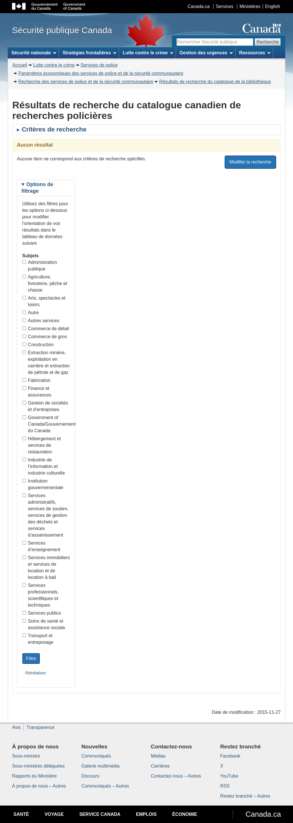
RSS (225, 786)
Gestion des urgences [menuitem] (206, 52)
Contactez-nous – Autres (176, 776)
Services (224, 6)
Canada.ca (199, 6)
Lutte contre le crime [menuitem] (148, 52)
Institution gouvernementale (43, 484)
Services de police (99, 65)
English (272, 6)
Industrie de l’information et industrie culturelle (43, 466)
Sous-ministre (26, 756)
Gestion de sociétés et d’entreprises (45, 406)
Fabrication (36, 380)
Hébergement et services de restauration (41, 445)
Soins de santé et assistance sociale (43, 624)
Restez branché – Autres (245, 796)
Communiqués (96, 756)
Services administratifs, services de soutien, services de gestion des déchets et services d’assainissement (45, 515)
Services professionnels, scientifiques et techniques (40, 595)
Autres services (40, 320)
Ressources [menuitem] (255, 52)
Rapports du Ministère (34, 776)
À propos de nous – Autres (39, 786)
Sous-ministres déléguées (38, 766)
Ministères (249, 6)
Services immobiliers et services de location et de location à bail (46, 567)
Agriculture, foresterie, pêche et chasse (44, 283)
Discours (90, 776)
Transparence (40, 727)
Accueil (19, 65)
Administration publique (39, 265)
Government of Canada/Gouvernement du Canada (46, 424)
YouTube (229, 776)
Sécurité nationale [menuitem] (33, 52)
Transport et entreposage (38, 639)
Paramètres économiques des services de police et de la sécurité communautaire (100, 73)
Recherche (268, 41)
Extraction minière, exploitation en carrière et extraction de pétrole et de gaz (46, 362)
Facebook (230, 756)
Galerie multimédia (101, 766)
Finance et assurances (37, 391)
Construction (38, 344)
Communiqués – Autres (105, 786)
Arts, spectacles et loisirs (44, 301)
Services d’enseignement (41, 546)
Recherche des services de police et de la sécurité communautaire (85, 81)
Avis (16, 727)
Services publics (41, 613)
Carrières (160, 766)
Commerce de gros (44, 336)
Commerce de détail (45, 328)
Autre (30, 312)
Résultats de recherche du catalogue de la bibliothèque (215, 81)
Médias (158, 756)
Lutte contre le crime (54, 65)
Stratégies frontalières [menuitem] (89, 52)
